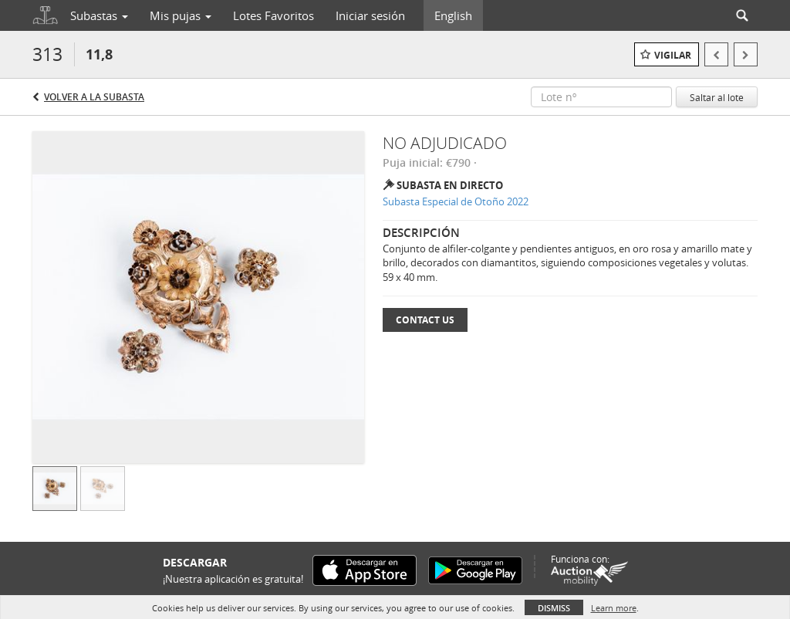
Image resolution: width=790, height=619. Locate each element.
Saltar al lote (717, 97)
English (453, 15)
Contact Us (425, 319)
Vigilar (672, 55)
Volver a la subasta (94, 96)
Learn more (613, 608)
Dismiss (554, 608)
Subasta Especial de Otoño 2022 (455, 201)
